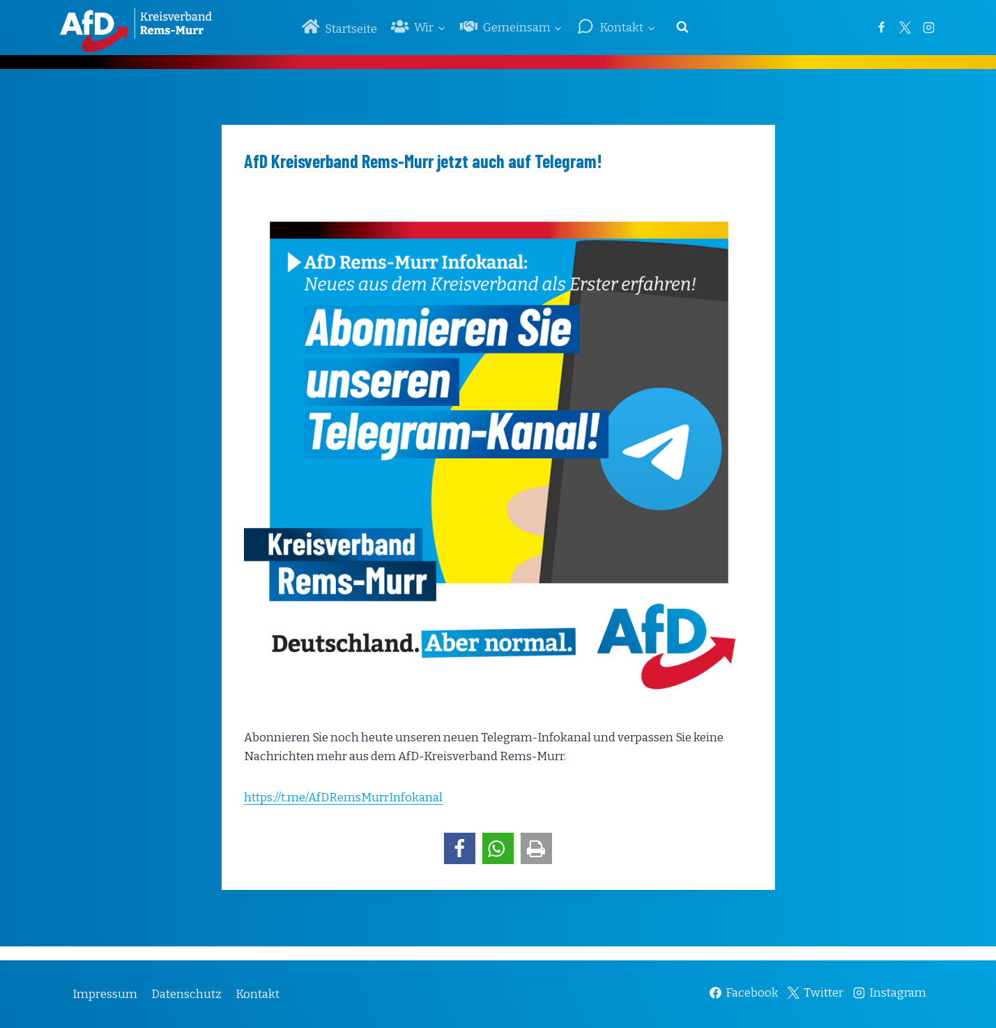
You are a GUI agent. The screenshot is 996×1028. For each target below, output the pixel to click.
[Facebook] (882, 27)
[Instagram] (929, 27)
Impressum (104, 994)
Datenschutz (186, 994)
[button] (459, 848)
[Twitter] (905, 27)
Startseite (339, 27)
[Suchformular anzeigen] (682, 27)
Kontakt (257, 994)
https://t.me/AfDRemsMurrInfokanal (343, 797)
